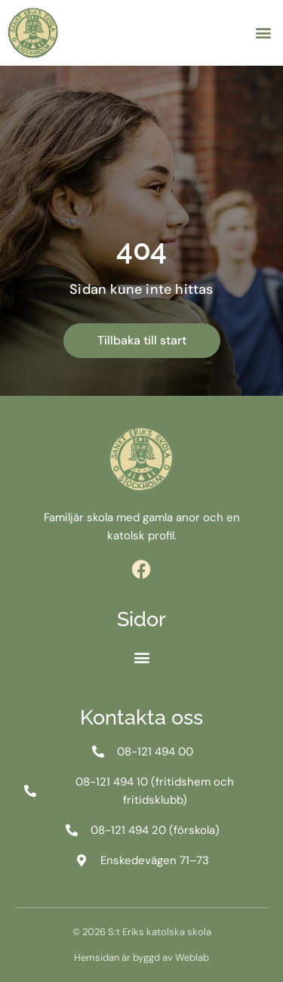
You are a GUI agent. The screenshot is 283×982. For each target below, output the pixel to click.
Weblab (192, 957)
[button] (263, 32)
